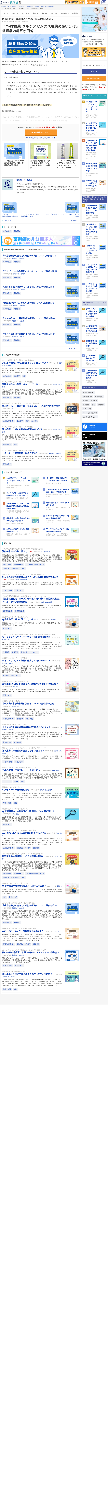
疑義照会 (15, 652)
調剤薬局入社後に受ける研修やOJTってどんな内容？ (27, 974)
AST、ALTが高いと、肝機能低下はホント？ (23, 931)
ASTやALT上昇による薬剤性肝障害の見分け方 (24, 833)
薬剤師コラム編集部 (18, 258)
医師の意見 (7, 231)
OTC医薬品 (17, 742)
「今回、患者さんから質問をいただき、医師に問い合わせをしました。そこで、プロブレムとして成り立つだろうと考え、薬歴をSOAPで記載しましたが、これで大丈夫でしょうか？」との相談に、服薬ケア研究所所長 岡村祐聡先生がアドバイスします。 (32, 776)
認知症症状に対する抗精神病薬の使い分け (22, 429)
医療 (24, 376)
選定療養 (44, 13)
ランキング (14, 13)
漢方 (27, 421)
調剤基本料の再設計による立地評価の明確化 (23, 856)
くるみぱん (15, 706)
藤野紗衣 (53, 619)
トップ (6, 13)
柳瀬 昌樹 (15, 686)
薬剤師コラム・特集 (18, 6)
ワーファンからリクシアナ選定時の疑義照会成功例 (26, 637)
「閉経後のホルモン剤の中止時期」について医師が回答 (28, 303)
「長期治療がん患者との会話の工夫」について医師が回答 (29, 255)
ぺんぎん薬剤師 (45, 552)
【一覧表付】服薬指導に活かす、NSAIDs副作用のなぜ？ (29, 703)
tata (13, 408)
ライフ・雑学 (7, 590)
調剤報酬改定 (18, 564)
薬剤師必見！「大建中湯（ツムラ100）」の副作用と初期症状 (31, 406)
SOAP (16, 781)
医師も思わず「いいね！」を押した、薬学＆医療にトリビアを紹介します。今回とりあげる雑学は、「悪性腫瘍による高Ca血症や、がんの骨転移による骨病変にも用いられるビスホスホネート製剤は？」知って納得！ (32, 960)
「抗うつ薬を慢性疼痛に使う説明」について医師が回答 (28, 334)
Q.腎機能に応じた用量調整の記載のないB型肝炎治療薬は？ (30, 684)
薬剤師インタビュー (90, 417)
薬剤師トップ (5, 6)
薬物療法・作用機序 (24, 848)
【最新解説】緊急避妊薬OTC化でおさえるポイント (26, 727)
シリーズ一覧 (26, 13)
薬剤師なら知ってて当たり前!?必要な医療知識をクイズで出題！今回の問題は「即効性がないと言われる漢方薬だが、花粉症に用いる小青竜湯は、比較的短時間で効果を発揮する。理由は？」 (32, 891)
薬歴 (22, 781)
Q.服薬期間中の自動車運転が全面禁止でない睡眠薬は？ (28, 811)
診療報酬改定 (65, 13)
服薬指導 (75, 13)
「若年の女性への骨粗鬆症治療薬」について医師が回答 (28, 318)
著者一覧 (35, 13)
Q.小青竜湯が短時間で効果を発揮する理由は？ (24, 886)
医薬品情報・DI (8, 421)
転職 (15, 803)
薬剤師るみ (5, 639)
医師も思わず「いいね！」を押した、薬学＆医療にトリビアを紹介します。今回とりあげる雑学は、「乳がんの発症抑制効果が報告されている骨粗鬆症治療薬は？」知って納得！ (32, 585)
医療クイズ (54, 13)
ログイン (104, 2)
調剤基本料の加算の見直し (15, 551)
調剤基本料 (7, 564)
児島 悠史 (15, 814)
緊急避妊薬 (7, 742)
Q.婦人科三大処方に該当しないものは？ (21, 619)
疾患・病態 (29, 719)
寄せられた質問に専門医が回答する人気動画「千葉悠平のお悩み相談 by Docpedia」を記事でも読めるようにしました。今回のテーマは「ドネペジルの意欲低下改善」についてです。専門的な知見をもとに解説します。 (32, 458)
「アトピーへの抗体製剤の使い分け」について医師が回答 (29, 271)
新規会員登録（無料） (40, 132)
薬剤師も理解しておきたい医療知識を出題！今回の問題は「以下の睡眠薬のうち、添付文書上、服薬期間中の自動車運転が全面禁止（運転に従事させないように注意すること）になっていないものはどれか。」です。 (32, 819)
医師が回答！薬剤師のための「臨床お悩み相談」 (41, 6)
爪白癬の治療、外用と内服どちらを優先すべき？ (25, 363)
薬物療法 (17, 231)
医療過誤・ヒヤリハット (29, 652)
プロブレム (7, 781)
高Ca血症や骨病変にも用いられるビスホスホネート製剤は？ (30, 952)
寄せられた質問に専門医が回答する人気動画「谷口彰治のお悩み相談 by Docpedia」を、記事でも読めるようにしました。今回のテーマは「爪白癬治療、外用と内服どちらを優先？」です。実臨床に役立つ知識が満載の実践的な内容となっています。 (32, 370)
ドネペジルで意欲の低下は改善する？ (20, 453)
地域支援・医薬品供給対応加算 (14, 569)
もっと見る (74, 349)
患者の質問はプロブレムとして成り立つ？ (22, 770)
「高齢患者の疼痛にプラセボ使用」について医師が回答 (28, 287)
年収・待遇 (7, 803)
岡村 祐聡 (55, 770)
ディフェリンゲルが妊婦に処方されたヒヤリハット (26, 660)
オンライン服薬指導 (90, 413)
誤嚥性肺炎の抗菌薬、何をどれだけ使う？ (22, 384)
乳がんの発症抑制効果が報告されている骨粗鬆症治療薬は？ (30, 577)
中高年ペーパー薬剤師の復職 (16, 790)
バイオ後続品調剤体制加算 (35, 564)
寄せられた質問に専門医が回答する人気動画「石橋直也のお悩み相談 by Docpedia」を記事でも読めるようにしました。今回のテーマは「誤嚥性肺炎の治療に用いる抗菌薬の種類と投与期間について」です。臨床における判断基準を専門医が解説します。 (32, 392)
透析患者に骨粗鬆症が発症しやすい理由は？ (23, 751)
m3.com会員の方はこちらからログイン (40, 138)
